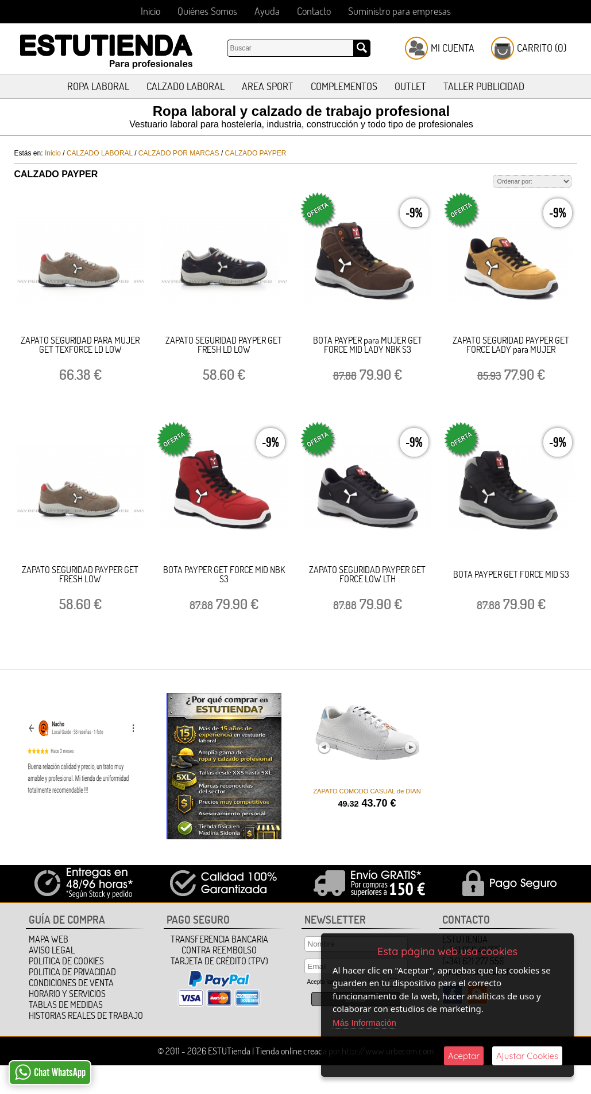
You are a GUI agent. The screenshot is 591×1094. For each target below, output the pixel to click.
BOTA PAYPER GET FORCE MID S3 (511, 574)
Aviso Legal (52, 950)
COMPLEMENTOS (344, 86)
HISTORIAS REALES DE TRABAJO (86, 1015)
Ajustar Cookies (527, 1055)
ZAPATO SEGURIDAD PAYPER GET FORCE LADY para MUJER (511, 344)
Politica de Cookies (66, 961)
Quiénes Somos (207, 11)
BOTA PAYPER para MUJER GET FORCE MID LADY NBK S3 (367, 344)
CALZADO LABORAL (185, 86)
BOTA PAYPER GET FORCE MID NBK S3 (224, 574)
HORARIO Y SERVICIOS (67, 993)
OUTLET (410, 86)
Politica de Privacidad (72, 972)
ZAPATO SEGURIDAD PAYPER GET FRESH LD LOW (223, 344)
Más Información (364, 1022)
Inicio (150, 11)
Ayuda (267, 11)
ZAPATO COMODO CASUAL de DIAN (366, 791)
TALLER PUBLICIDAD (483, 86)
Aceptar (464, 1055)
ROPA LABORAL (98, 86)
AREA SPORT (267, 86)
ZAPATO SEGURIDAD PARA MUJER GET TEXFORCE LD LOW (80, 344)
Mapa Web (48, 939)
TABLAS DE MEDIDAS (66, 1004)
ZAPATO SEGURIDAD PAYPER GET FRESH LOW (80, 574)
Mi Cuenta (452, 47)
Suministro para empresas (399, 11)
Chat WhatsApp (50, 1072)
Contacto (314, 11)
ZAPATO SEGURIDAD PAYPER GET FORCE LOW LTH (367, 574)
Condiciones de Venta (71, 982)
